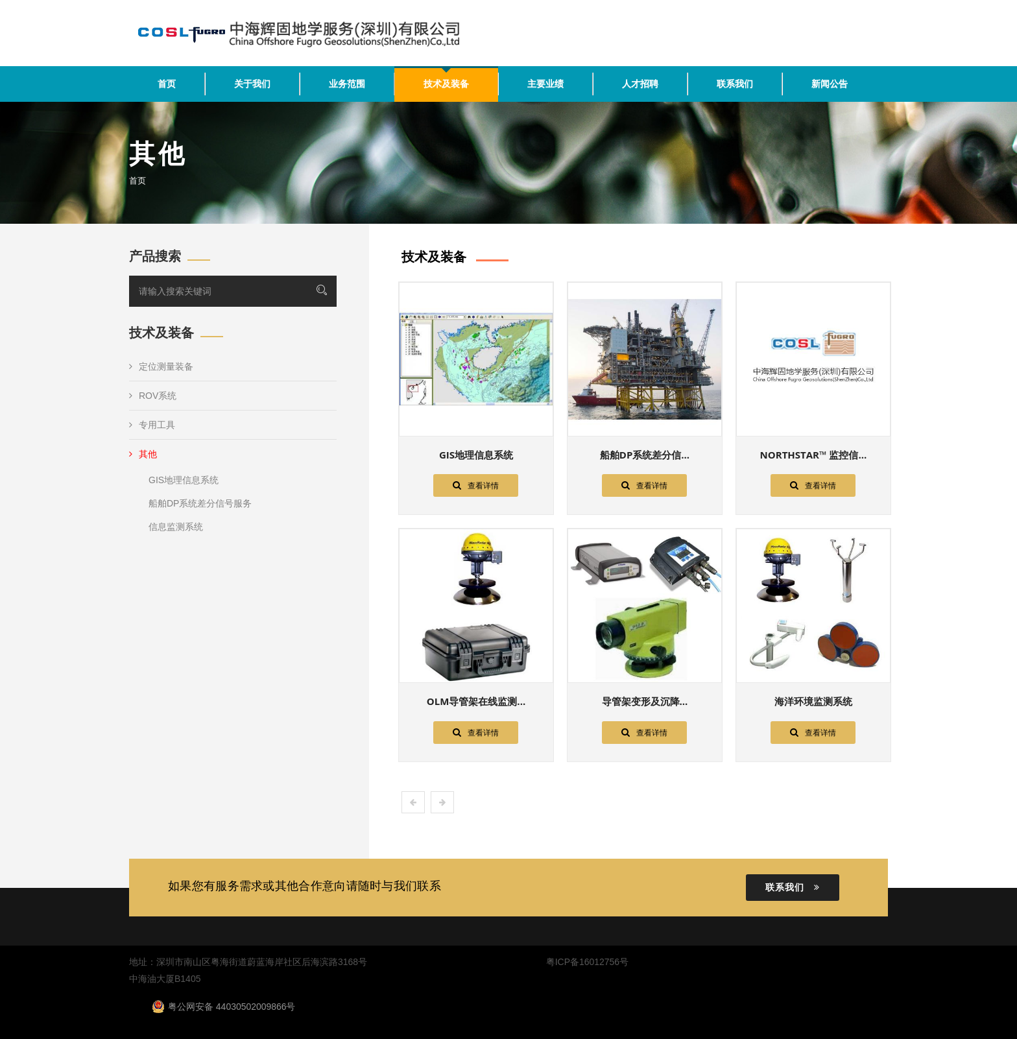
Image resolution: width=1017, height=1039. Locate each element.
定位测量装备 (161, 366)
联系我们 (735, 83)
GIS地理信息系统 (184, 480)
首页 (167, 83)
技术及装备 (446, 83)
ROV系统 (152, 395)
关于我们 (252, 83)
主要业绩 (545, 83)
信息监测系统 (176, 526)
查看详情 (476, 485)
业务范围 (347, 83)
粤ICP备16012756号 (586, 962)
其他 (143, 454)
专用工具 (152, 425)
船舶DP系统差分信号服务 (200, 503)
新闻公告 (829, 83)
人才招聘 (640, 83)
